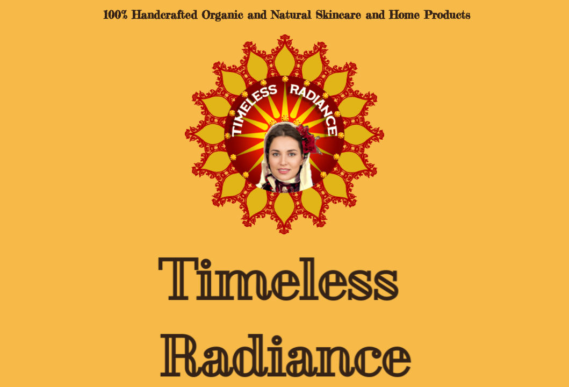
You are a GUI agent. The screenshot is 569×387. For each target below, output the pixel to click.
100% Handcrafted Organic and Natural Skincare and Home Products (284, 15)
